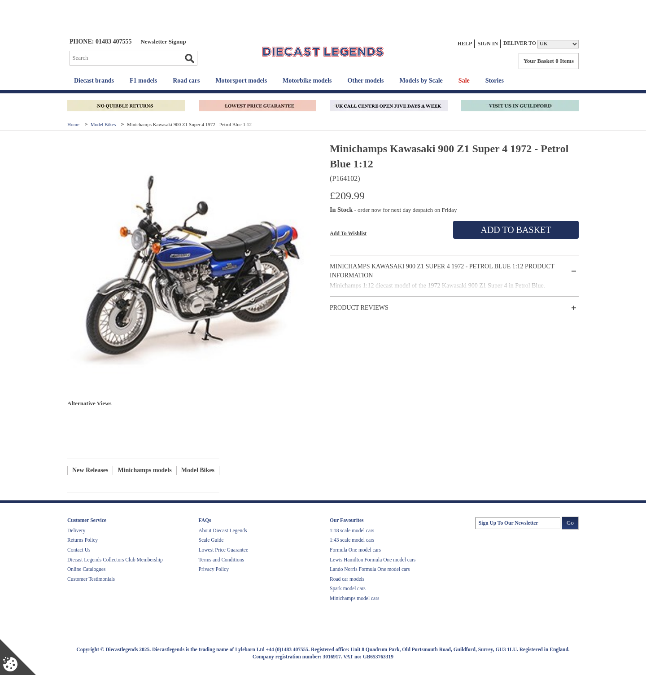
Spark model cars (348, 588)
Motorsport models (241, 80)
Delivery (76, 530)
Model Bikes (104, 124)
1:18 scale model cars (352, 530)
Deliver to (519, 43)
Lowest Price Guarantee (223, 549)
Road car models (347, 579)
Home (74, 124)
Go (189, 58)
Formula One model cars (355, 549)
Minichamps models (144, 470)
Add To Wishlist (348, 233)
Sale (464, 80)
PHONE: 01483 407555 (100, 41)
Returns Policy (82, 540)
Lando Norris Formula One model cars (370, 569)
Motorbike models (307, 80)
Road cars (186, 80)
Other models (365, 80)
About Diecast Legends (223, 530)
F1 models (143, 80)
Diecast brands (94, 80)
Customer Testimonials (91, 579)
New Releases (90, 470)
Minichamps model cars (355, 598)
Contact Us (78, 549)
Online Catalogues (86, 569)
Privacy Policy (214, 569)
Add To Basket (515, 230)
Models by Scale (420, 80)
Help (465, 43)
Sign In (487, 43)
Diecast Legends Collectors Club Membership (115, 559)
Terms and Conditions (221, 559)
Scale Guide (211, 540)
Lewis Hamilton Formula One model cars (372, 559)
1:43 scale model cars (352, 540)
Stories (494, 80)
